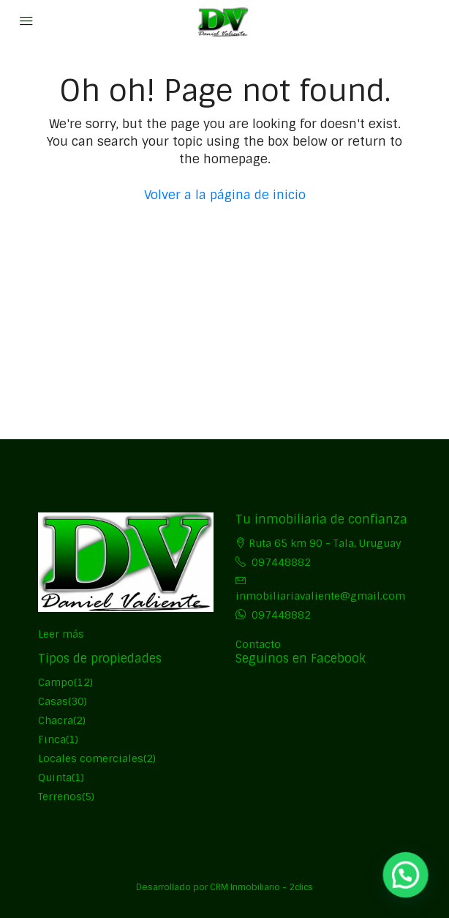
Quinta (55, 777)
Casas (53, 701)
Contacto (258, 644)
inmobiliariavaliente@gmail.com (320, 595)
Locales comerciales (90, 758)
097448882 (281, 562)
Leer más (61, 634)
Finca (52, 739)
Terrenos (60, 796)
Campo (56, 682)
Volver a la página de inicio (225, 195)
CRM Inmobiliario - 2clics (261, 887)
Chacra (55, 720)
